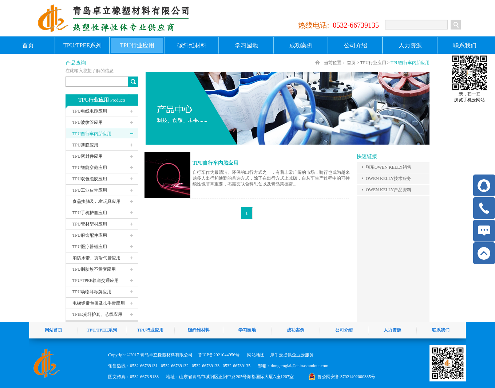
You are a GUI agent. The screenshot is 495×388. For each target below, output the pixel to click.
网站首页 (53, 330)
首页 (28, 45)
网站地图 (255, 354)
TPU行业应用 (373, 62)
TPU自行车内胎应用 (410, 62)
